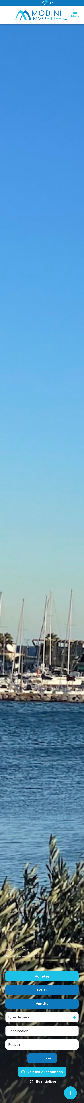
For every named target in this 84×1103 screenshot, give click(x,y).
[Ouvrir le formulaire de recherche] (42, 1058)
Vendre (42, 1003)
